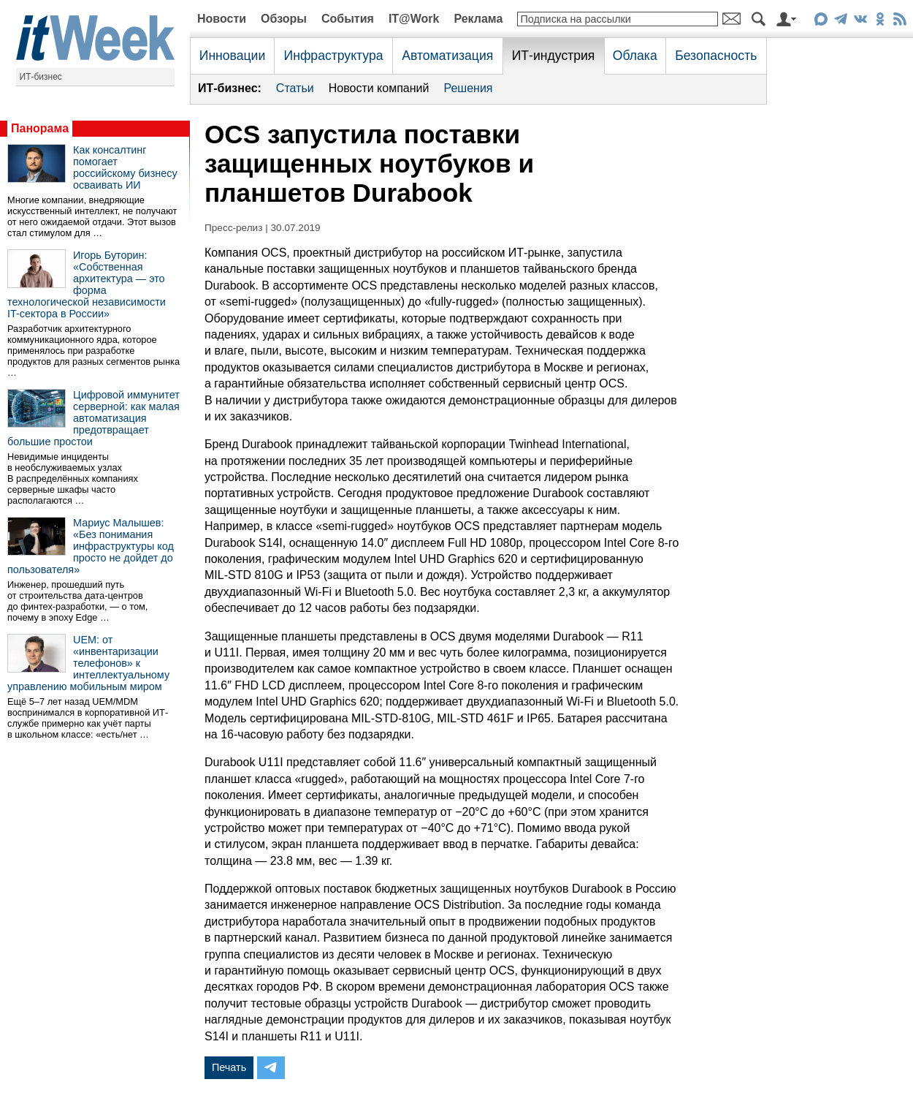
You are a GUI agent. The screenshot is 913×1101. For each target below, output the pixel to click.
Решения (467, 88)
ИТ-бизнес (41, 77)
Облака (635, 55)
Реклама (478, 18)
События (347, 18)
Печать (229, 1067)
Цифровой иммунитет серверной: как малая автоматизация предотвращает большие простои (93, 418)
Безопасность (716, 55)
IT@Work (414, 18)
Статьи (295, 88)
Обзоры (284, 18)
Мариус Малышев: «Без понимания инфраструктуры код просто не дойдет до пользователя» (90, 546)
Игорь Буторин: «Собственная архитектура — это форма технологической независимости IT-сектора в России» (86, 284)
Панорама (40, 128)
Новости (221, 18)
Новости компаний (379, 88)
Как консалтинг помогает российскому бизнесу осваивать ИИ (125, 167)
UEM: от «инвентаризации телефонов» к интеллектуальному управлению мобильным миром (88, 663)
